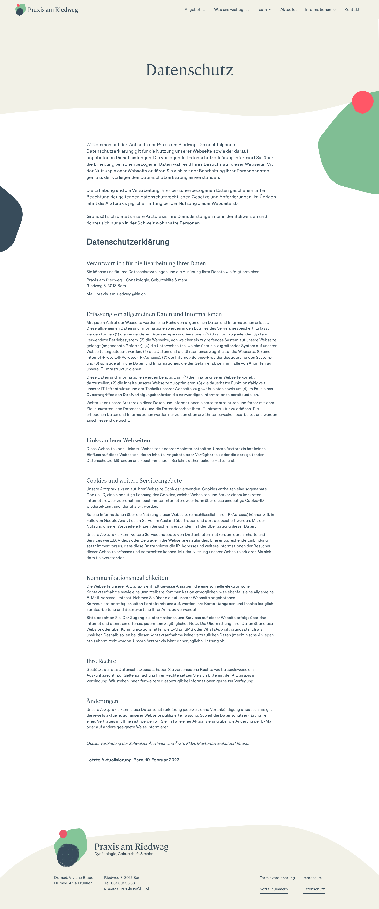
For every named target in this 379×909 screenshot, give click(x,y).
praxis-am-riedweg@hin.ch (121, 294)
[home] (46, 10)
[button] (195, 9)
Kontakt (352, 9)
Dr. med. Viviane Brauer (74, 877)
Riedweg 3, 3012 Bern (123, 877)
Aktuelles (288, 9)
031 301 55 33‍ (123, 883)
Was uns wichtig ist (231, 9)
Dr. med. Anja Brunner (73, 883)
